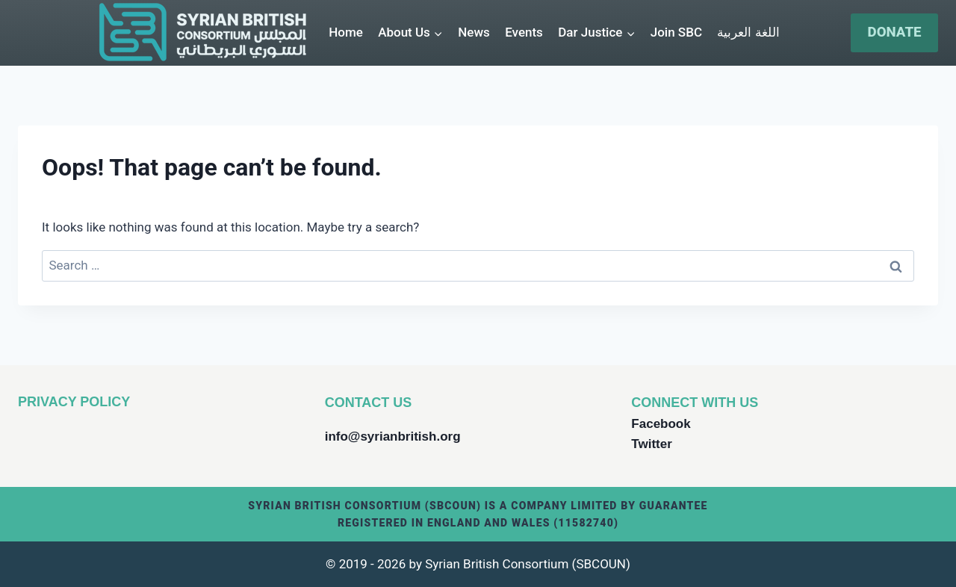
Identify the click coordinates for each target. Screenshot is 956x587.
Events (524, 32)
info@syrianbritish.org (393, 436)
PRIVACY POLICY (74, 401)
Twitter (651, 444)
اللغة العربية (748, 32)
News (474, 32)
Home (346, 32)
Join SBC (676, 32)
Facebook (660, 424)
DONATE (895, 32)
